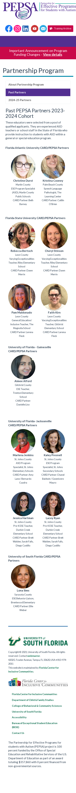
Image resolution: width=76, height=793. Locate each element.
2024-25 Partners (19, 100)
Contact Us (18, 733)
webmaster (33, 655)
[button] (8, 28)
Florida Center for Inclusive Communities (34, 694)
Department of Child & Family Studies (33, 700)
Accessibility (19, 717)
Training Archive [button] (60, 28)
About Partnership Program (26, 84)
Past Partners (17, 92)
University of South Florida (26, 711)
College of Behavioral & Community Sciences (37, 705)
